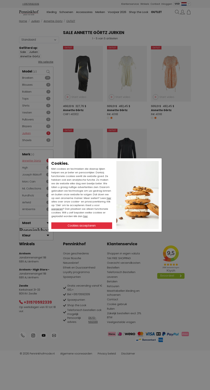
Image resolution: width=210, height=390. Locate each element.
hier (109, 198)
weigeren (57, 209)
